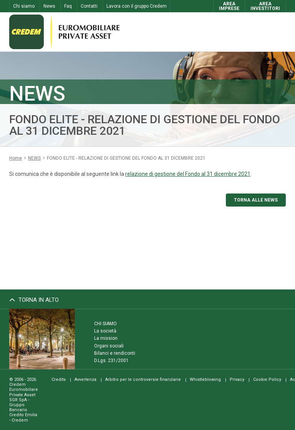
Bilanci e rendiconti (114, 353)
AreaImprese (229, 6)
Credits (58, 379)
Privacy (237, 379)
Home (15, 158)
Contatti (89, 6)
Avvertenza (85, 379)
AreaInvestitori (265, 6)
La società (105, 331)
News (49, 6)
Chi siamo (24, 6)
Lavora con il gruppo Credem (136, 6)
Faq (68, 6)
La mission (106, 338)
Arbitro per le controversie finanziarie (143, 379)
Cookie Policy (267, 379)
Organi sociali (109, 345)
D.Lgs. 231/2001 (111, 360)
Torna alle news (256, 200)
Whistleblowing (205, 379)
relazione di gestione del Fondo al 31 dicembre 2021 (187, 174)
